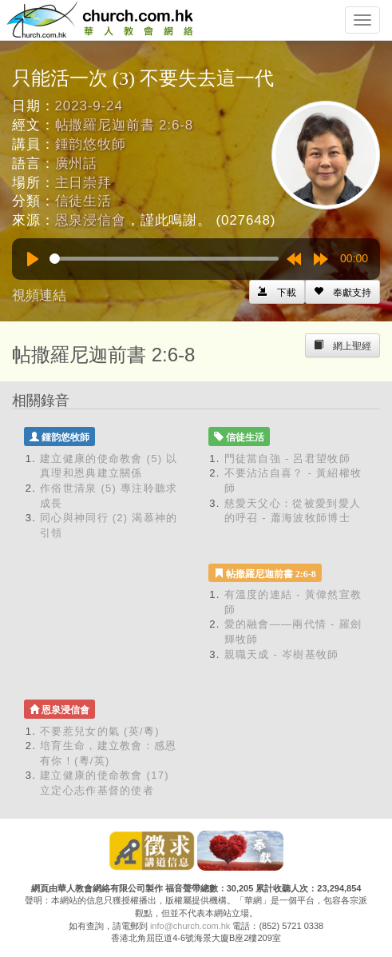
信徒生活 (83, 201)
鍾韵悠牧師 (90, 144)
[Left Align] (342, 292)
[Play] (33, 259)
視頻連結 (39, 295)
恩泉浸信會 (90, 220)
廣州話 (76, 163)
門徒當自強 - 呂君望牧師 (287, 459)
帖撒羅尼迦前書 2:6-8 (124, 125)
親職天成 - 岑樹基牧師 (281, 654)
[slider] (164, 258)
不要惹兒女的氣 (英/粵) (100, 731)
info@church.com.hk (190, 926)
